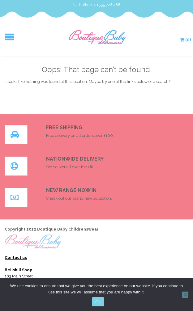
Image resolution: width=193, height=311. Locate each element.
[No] (185, 295)
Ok (98, 302)
